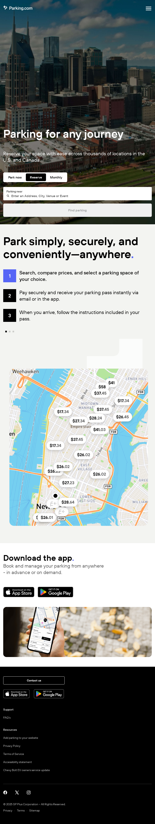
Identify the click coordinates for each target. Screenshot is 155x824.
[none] (80, 436)
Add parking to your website (20, 738)
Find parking (77, 210)
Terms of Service (13, 754)
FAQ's (6, 717)
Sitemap (34, 810)
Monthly (56, 177)
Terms (21, 810)
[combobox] (79, 196)
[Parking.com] (17, 8)
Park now (15, 177)
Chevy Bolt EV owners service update (26, 770)
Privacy (7, 810)
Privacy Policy (11, 746)
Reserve (36, 177)
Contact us (34, 680)
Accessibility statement (17, 762)
